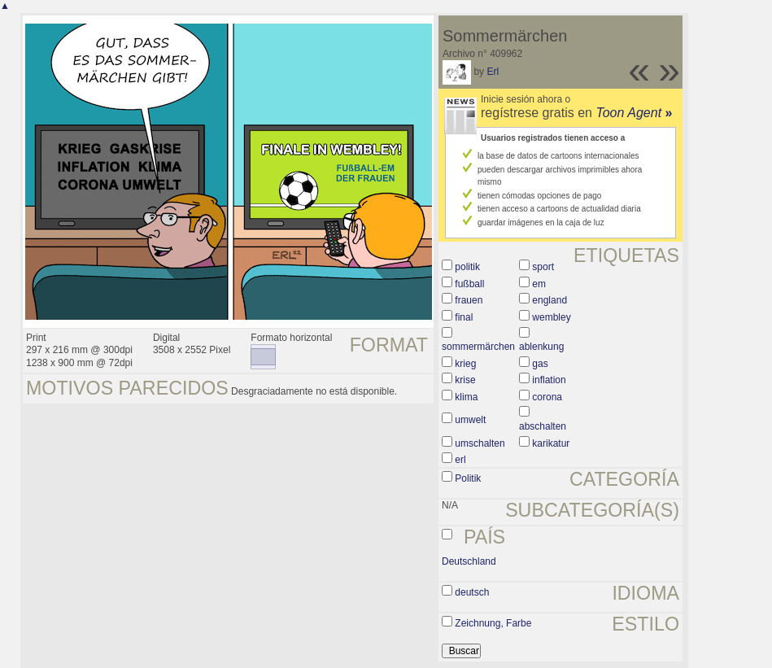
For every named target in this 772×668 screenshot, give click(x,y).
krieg (465, 363)
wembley (551, 317)
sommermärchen (478, 346)
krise (465, 380)
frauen (468, 300)
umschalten (479, 443)
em (539, 284)
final (464, 317)
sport (543, 267)
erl (460, 459)
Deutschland (469, 561)
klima (466, 397)
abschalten (542, 426)
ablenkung (541, 346)
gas (539, 363)
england (549, 300)
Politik (468, 478)
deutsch (472, 592)
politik (467, 267)
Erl (492, 71)
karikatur (550, 443)
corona (547, 397)
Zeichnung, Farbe (493, 623)
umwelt (470, 420)
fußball (469, 284)
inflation (548, 380)
